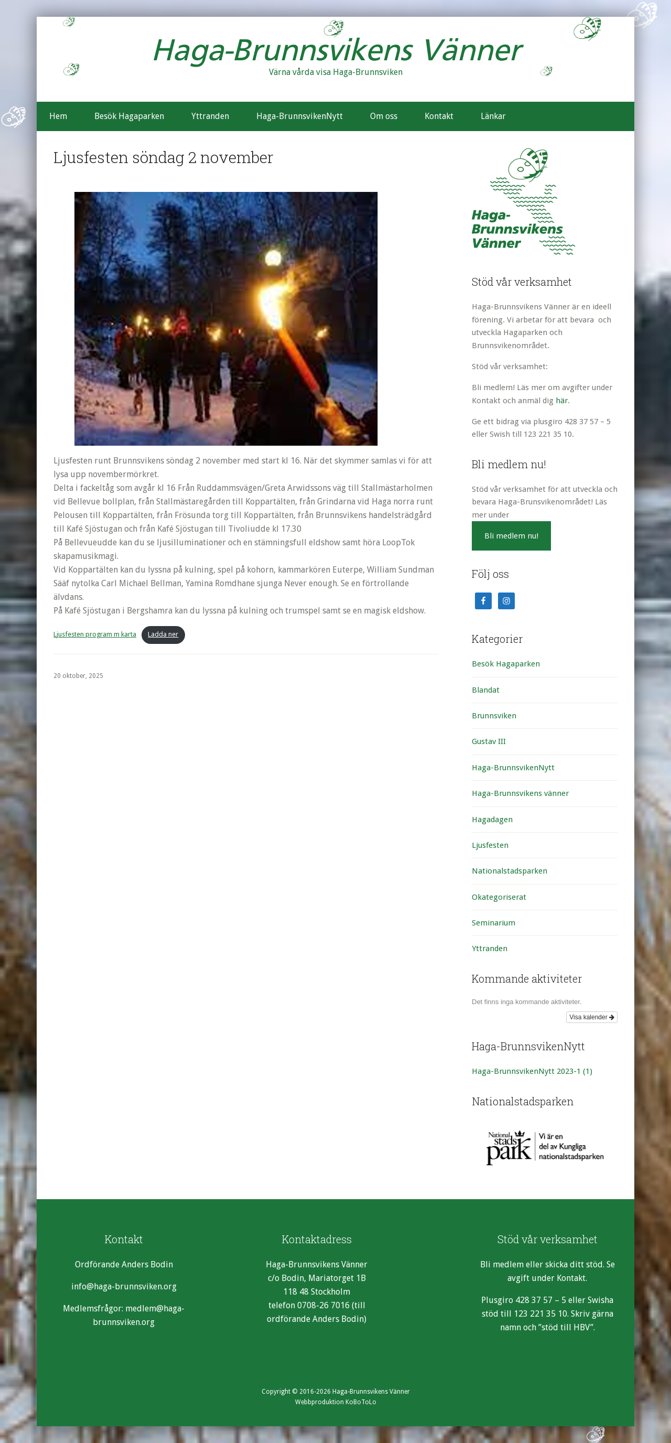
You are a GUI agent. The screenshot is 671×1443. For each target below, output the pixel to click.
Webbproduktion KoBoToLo (335, 1402)
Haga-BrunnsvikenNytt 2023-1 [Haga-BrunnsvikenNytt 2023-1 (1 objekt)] (532, 1071)
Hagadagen (492, 819)
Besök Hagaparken (506, 664)
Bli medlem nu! (511, 536)
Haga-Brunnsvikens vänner (520, 793)
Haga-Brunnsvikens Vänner (336, 52)
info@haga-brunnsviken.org (124, 1286)
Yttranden (489, 948)
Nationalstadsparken (509, 871)
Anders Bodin (147, 1264)
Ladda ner (163, 634)
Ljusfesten (490, 845)
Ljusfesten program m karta (94, 634)
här (562, 400)
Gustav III (489, 741)
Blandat (486, 690)
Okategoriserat (499, 897)
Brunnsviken (494, 715)
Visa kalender (591, 1017)
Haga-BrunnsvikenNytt (513, 767)
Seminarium (493, 923)
